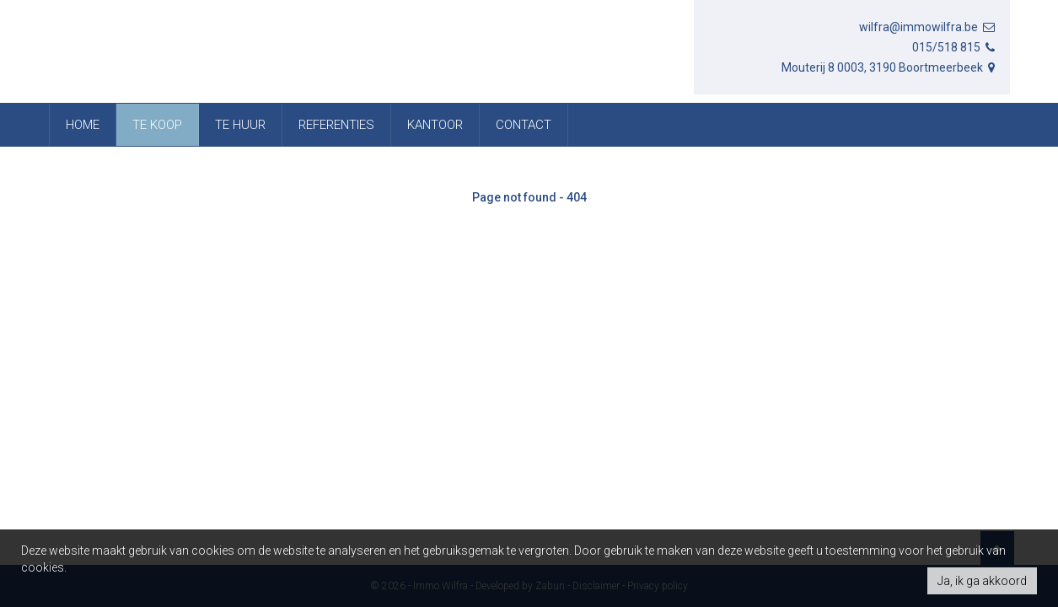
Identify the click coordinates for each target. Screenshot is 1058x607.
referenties (336, 124)
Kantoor (435, 124)
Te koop (157, 124)
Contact (523, 124)
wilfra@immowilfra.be (928, 27)
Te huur (240, 124)
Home (82, 124)
